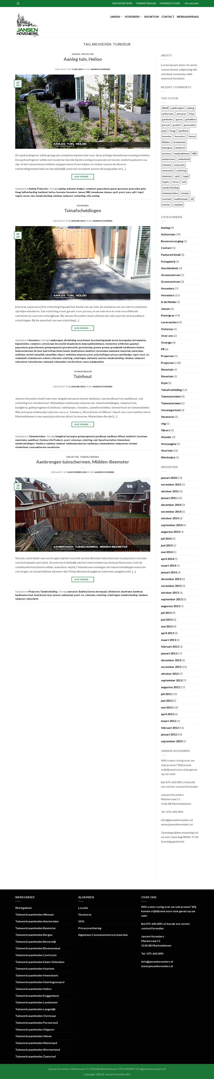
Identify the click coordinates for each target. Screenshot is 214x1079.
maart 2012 (168, 720)
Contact (167, 16)
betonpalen (125, 340)
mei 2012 (167, 707)
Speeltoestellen (107, 440)
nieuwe (108, 192)
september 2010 (171, 741)
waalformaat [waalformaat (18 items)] (181, 199)
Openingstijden (170, 3)
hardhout (43, 192)
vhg (163, 423)
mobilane (20, 354)
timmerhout (123, 440)
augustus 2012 (170, 687)
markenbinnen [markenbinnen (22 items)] (181, 153)
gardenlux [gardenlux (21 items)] (167, 119)
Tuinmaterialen (146, 3)
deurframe (126, 591)
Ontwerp (167, 329)
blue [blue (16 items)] (192, 113)
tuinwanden (60, 361)
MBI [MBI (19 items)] (194, 153)
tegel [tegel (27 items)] (186, 176)
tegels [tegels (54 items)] (165, 181)
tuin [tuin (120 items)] (184, 181)
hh (35, 351)
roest (142, 354)
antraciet (73, 591)
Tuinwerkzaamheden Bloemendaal (37, 948)
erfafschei (123, 343)
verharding (80, 195)
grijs (143, 188)
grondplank (116, 347)
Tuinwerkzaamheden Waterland (36, 1043)
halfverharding (29, 192)
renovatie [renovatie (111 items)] (179, 164)
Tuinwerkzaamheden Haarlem (34, 968)
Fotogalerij (168, 261)
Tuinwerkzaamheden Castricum (36, 955)
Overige (166, 342)
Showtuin (151, 16)
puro (128, 192)
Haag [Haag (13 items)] (173, 130)
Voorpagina (168, 443)
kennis (66, 351)
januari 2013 (169, 653)
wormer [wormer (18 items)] (166, 204)
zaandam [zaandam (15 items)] (178, 204)
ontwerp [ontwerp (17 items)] (166, 164)
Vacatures (167, 416)
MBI (88, 192)
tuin (32, 195)
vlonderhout (21, 447)
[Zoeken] (18, 3)
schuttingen (79, 358)
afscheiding (70, 340)
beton (115, 340)
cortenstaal (47, 343)
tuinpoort (68, 195)
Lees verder (82, 176)
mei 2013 (167, 626)
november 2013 (171, 585)
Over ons (167, 335)
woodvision (53, 447)
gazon (113, 188)
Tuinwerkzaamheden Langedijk (35, 1009)
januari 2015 (169, 498)
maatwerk (114, 351)
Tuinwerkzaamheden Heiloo (33, 988)
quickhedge (125, 354)
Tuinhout (82, 376)
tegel (140, 192)
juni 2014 (166, 545)
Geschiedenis (169, 268)
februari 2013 (170, 646)
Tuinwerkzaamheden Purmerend (36, 1022)
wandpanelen (97, 361)
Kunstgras (167, 315)
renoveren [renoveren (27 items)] (167, 170)
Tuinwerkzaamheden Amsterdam (37, 921)
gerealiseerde (70, 347)
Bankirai (83, 591)
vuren (86, 361)
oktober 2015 (170, 491)
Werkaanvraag (188, 16)
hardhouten (129, 347)
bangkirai (61, 436)
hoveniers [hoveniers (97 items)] (180, 136)
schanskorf (20, 358)
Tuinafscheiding (89, 457)
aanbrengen (56, 340)
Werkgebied (23, 907)
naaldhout (33, 440)
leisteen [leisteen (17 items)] (166, 153)
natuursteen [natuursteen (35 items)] (168, 159)
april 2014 (167, 558)
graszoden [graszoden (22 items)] (189, 125)
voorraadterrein (37, 447)
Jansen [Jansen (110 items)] (191, 136)
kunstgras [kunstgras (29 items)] (167, 147)
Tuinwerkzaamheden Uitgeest (34, 1029)
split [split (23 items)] (177, 176)
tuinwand (48, 361)
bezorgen (71, 436)
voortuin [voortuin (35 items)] (166, 199)
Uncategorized (170, 410)
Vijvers (165, 430)
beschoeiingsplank (101, 340)
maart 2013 (168, 639)
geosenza (123, 188)
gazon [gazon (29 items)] (179, 119)
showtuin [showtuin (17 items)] (167, 176)
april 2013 (167, 633)
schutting (67, 358)
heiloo (52, 192)
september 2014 (171, 525)
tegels (18, 195)
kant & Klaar (49, 351)
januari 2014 (169, 572)
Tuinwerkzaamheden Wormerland (37, 1049)
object (61, 354)
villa (88, 195)
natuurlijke (51, 354)
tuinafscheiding (44, 195)
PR (162, 349)
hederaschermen (24, 351)
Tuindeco (40, 443)
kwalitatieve (78, 351)
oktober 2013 (170, 592)
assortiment (83, 340)
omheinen (71, 354)
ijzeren (56, 595)
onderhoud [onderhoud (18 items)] (184, 159)
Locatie (83, 907)
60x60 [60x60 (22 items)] (165, 108)
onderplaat (67, 595)
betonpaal (101, 591)
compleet (91, 188)
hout (39, 351)
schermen (56, 358)
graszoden (134, 188)
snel (95, 440)
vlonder (133, 443)
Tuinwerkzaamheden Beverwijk (35, 941)
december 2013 (171, 579)
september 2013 (171, 599)
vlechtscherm (74, 361)
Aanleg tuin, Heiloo (83, 59)
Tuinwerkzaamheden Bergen (33, 934)
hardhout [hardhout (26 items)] (183, 130)
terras (26, 195)
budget (81, 188)
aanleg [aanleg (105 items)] (190, 108)
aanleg (62, 188)
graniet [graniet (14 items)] (177, 125)
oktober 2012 (170, 673)
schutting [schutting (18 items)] (181, 170)
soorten (102, 358)
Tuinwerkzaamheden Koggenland (37, 995)
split (134, 192)
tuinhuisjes (93, 443)
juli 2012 (166, 694)
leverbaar (142, 436)
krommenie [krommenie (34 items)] (180, 142)
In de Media (168, 301)
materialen (137, 351)
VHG (81, 921)
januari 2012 (169, 734)
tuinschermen (35, 361)
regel (135, 354)
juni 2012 (166, 700)
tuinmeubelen (107, 443)
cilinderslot (114, 591)
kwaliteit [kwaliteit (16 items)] (180, 147)
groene (106, 347)
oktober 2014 (170, 518)
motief (29, 354)
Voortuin (167, 450)
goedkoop (100, 436)
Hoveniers (133, 16)
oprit (115, 192)
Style (164, 383)
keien (59, 351)
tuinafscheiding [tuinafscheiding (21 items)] (170, 187)
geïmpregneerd (53, 347)
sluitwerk (92, 358)
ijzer (49, 595)
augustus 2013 (170, 606)
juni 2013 (166, 619)
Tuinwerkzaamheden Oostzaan (35, 1015)
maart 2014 (168, 565)
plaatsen (81, 354)
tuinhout (60, 443)
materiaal (125, 351)
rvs (147, 354)
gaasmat (134, 343)
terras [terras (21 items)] (175, 181)
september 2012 (171, 680)
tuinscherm (21, 361)
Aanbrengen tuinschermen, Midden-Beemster (82, 461)
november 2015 (171, 484)
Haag (18, 192)
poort (122, 192)
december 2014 (171, 504)
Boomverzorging (172, 241)
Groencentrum (122, 3)
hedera (140, 347)
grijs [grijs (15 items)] (164, 130)
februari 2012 (170, 727)
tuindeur (57, 195)
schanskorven (34, 358)
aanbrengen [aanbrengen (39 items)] (177, 108)
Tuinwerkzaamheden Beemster (35, 928)
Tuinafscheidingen (82, 210)
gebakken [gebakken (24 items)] (190, 119)
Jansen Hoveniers (100, 69)
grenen (97, 347)
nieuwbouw (97, 192)
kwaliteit (90, 351)
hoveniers (71, 192)
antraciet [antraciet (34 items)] (181, 113)
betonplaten (139, 340)
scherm (46, 358)
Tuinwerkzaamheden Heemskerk (36, 975)
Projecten (87, 54)
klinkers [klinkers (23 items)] (166, 142)
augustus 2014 (170, 531)
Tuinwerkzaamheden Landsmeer (36, 1002)
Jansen (116, 16)
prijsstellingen (102, 354)
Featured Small (170, 254)
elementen (111, 343)
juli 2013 (166, 612)
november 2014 (171, 511)
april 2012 (167, 714)
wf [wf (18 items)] (192, 199)
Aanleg (76, 54)
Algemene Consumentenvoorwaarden (103, 934)
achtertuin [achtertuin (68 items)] (167, 113)
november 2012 (171, 666)
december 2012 (171, 660)
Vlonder (166, 437)
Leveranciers (169, 322)
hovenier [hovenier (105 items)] (166, 136)
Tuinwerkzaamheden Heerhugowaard (39, 982)
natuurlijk (39, 354)
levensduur (102, 351)
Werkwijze (168, 457)
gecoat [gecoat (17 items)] (166, 125)
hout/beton (40, 595)
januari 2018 (169, 477)
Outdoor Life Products (51, 440)
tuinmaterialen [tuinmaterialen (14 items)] (170, 193)
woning (96, 195)
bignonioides (22, 343)
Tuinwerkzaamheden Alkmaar (34, 914)
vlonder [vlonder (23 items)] (185, 193)
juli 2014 (166, 538)
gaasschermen (36, 347)
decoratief (60, 343)
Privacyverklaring (89, 928)
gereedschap (86, 347)
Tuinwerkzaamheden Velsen (33, 1036)
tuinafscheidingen (24, 443)
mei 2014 (167, 552)
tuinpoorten (121, 443)
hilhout (121, 436)
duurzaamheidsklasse (93, 343)
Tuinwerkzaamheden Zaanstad (35, 1056)
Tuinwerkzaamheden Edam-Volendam (39, 961)
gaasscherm (103, 188)
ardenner (71, 188)
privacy (114, 354)
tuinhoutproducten (76, 443)
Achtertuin (168, 234)
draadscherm (74, 343)
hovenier (61, 192)
